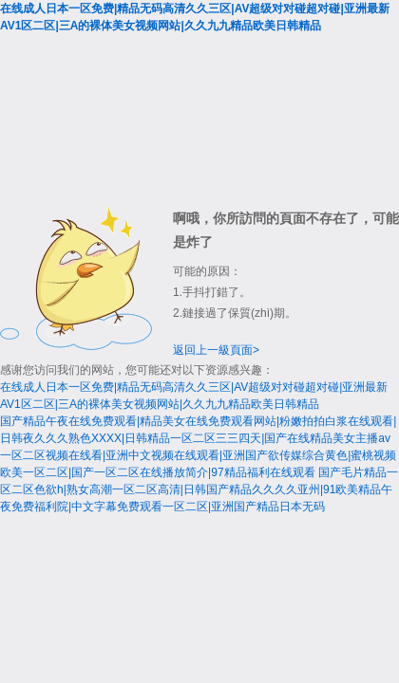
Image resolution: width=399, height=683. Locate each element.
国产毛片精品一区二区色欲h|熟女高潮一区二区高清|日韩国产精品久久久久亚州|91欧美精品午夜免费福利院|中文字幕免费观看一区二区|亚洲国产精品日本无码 (199, 489)
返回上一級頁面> (216, 350)
